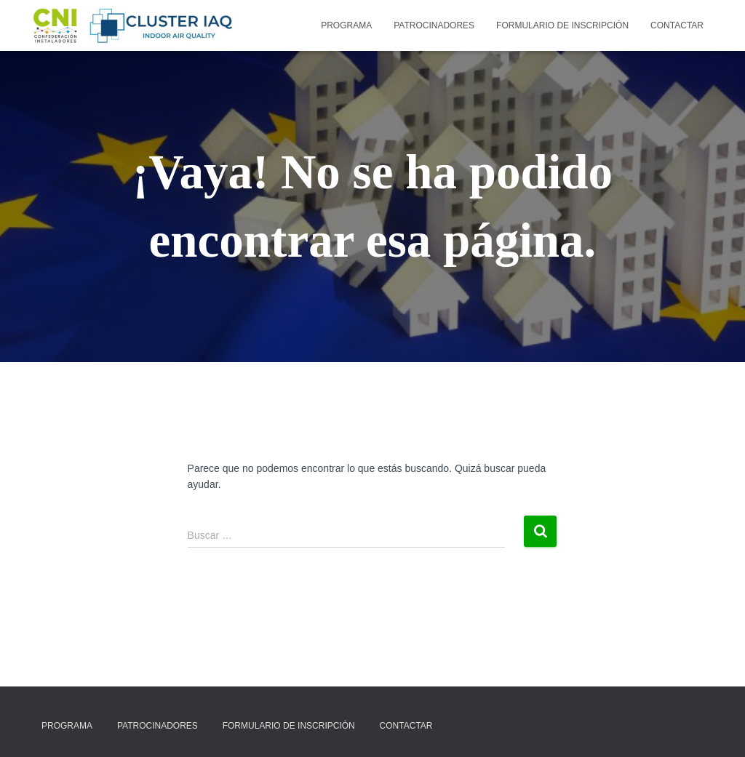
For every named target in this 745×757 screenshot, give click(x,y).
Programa (346, 25)
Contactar (677, 25)
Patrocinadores (434, 25)
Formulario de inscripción (562, 25)
